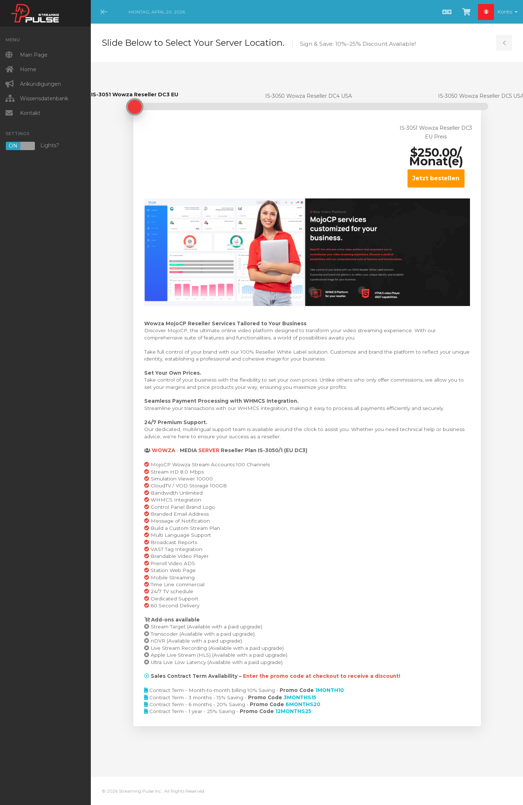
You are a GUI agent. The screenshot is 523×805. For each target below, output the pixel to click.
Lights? (32, 145)
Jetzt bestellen (435, 178)
